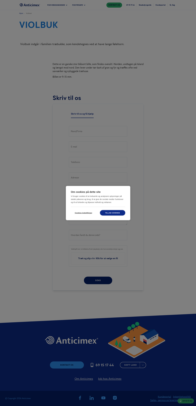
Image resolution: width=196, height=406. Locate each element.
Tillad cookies (112, 213)
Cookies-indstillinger (83, 213)
